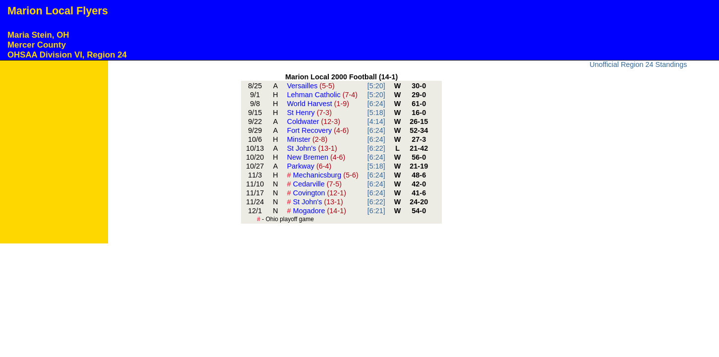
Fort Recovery (318, 130)
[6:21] (376, 211)
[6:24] (376, 104)
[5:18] (376, 113)
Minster (307, 139)
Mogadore (316, 211)
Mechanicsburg (323, 175)
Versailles (311, 86)
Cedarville (314, 184)
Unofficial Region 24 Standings (638, 64)
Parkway (309, 166)
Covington (316, 193)
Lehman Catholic (322, 95)
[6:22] (376, 148)
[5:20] (376, 86)
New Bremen (316, 157)
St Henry (309, 113)
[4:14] (376, 121)
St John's (312, 148)
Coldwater (313, 121)
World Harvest (318, 104)
